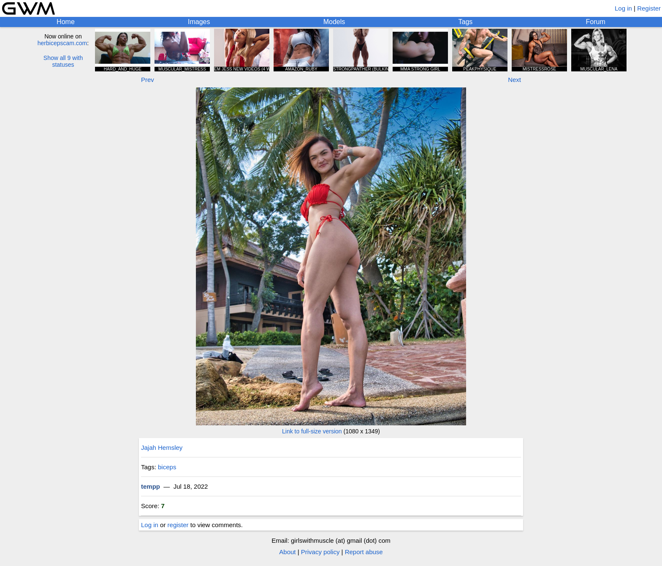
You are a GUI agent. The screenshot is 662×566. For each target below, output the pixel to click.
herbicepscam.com (62, 43)
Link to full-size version (312, 431)
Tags (466, 21)
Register (649, 8)
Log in (623, 8)
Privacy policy (320, 551)
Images (199, 21)
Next (514, 79)
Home (66, 21)
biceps (167, 467)
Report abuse (364, 551)
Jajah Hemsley (161, 447)
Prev (147, 79)
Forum (595, 21)
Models (334, 21)
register (178, 524)
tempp (150, 486)
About (287, 551)
